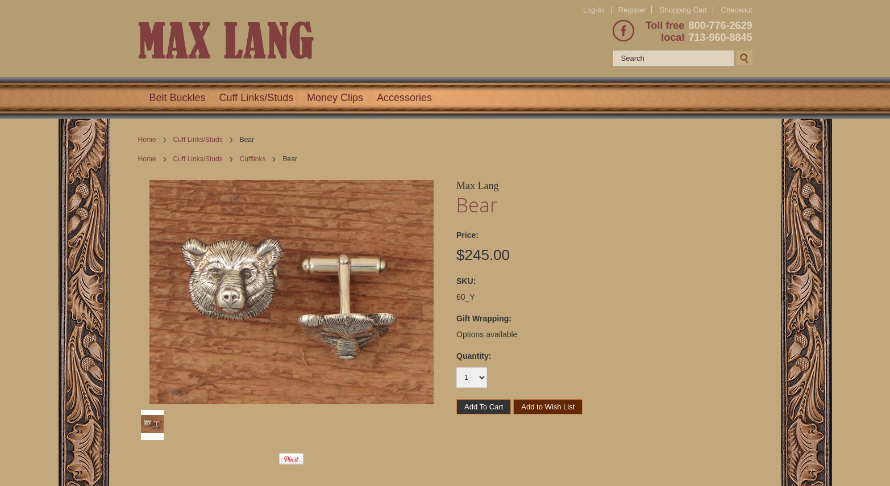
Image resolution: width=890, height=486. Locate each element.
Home (147, 140)
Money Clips (335, 97)
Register (632, 10)
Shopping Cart (683, 10)
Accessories (404, 97)
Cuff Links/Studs (256, 97)
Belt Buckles (177, 97)
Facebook (623, 30)
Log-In (593, 10)
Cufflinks (253, 159)
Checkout (736, 10)
